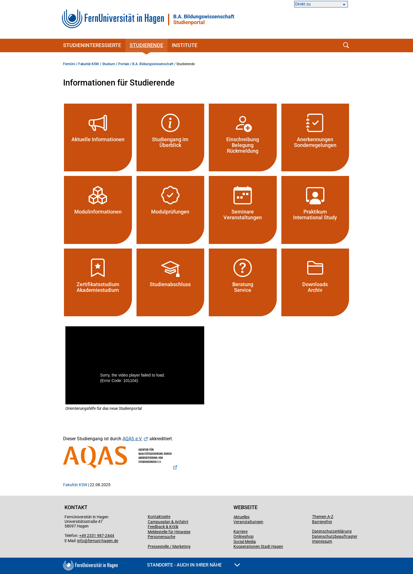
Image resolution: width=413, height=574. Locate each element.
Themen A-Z (322, 516)
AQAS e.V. (132, 438)
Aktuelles (241, 517)
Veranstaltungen (248, 521)
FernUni (69, 64)
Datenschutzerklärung (332, 531)
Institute (184, 45)
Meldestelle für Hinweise (169, 532)
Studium (108, 64)
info (80, 540)
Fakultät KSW (88, 64)
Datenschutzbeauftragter (334, 536)
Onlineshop (243, 536)
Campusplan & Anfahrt (168, 521)
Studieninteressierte (92, 45)
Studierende (146, 45)
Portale (123, 64)
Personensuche (161, 536)
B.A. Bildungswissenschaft (203, 19)
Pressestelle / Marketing (169, 546)
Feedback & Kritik (163, 526)
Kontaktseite (159, 516)
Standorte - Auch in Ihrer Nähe (193, 565)
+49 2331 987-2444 (96, 535)
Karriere (240, 531)
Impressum (322, 541)
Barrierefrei (322, 521)
